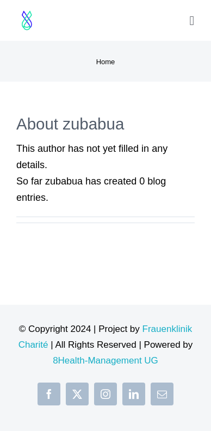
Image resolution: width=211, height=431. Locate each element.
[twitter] (77, 394)
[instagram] (105, 394)
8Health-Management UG (105, 360)
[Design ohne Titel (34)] (27, 10)
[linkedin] (133, 394)
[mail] (162, 394)
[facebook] (49, 394)
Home (105, 62)
